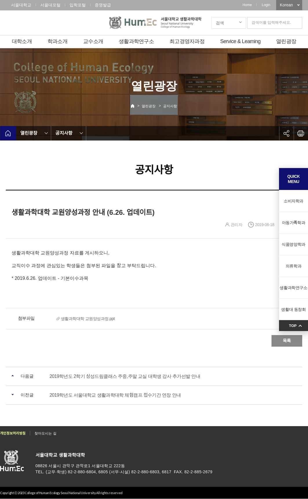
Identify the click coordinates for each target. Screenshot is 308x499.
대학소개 (22, 41)
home (8, 133)
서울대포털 (50, 5)
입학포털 (78, 5)
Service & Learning (240, 41)
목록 (287, 340)
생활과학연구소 (136, 41)
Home (247, 5)
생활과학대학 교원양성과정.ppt (88, 318)
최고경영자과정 (187, 41)
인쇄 (301, 133)
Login (266, 5)
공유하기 (286, 133)
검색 (220, 23)
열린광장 (286, 41)
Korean (286, 5)
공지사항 (170, 106)
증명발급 (103, 5)
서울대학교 (21, 5)
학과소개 (58, 41)
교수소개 (93, 41)
